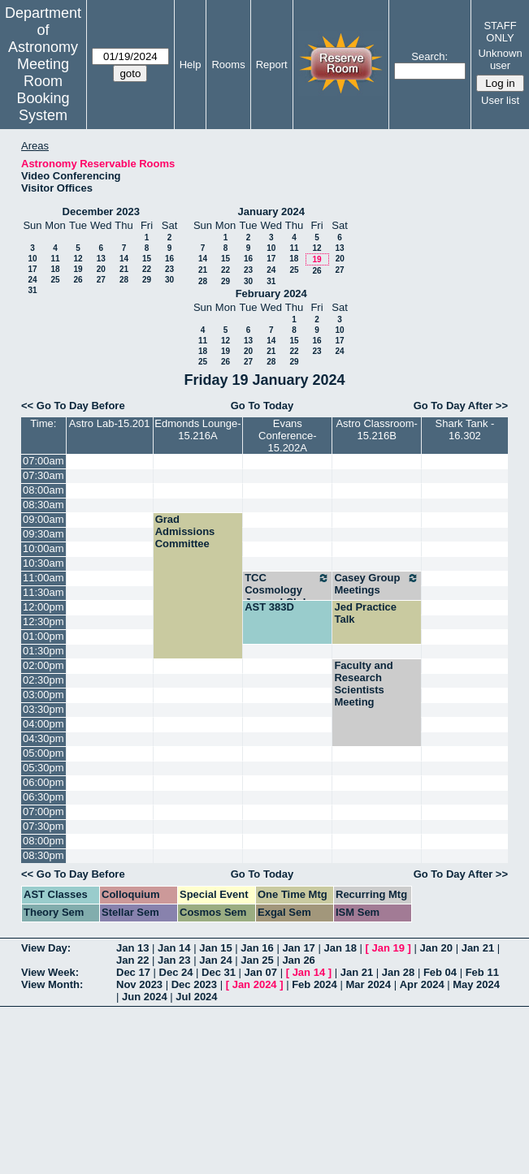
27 (101, 279)
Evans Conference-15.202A (287, 435)
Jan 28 (398, 972)
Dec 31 (219, 972)
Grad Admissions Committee (185, 531)
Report (272, 64)
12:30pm (43, 621)
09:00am (43, 519)
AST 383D (269, 607)
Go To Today (262, 405)
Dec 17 (133, 972)
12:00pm (43, 607)
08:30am (43, 505)
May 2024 (476, 984)
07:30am (43, 475)
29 (146, 279)
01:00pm (43, 636)
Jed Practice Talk (365, 613)
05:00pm (43, 753)
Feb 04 (440, 972)
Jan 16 (257, 948)
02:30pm (43, 680)
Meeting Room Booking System (42, 89)
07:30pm (43, 826)
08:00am (43, 490)
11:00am (43, 578)
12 (77, 258)
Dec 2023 (194, 984)
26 (77, 279)
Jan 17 (298, 948)
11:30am (43, 592)
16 (169, 258)
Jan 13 (132, 948)
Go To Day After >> (461, 405)
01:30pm (43, 651)
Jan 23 (174, 960)
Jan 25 (257, 960)
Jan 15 (215, 948)
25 (54, 279)
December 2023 (101, 211)
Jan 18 (339, 948)
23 (169, 269)
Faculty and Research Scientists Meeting (363, 683)
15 (146, 258)
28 (123, 279)
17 (32, 269)
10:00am (43, 548)
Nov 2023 (139, 984)
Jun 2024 (144, 997)
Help (191, 64)
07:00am (43, 461)
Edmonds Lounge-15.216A (197, 429)
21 (123, 269)
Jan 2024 (254, 984)
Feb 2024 (314, 984)
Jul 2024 (196, 997)
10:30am (43, 563)
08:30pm (43, 855)
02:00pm (43, 665)
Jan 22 (132, 960)
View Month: (52, 984)
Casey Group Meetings (376, 584)
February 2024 (271, 293)
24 (32, 279)
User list (500, 100)
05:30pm (43, 768)
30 (169, 279)
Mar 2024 (368, 984)
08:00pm (43, 841)
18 (54, 269)
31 (32, 290)
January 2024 (271, 211)
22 (146, 269)
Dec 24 (176, 972)
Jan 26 (298, 960)
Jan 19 (388, 948)
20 (101, 269)
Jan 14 (174, 948)
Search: (429, 56)
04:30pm (43, 738)
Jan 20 (436, 948)
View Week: (50, 972)
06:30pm (43, 797)
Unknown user (500, 59)
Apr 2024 (422, 984)
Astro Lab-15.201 (109, 423)
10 (32, 258)
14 (123, 258)
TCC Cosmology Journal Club (287, 590)
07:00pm (43, 811)
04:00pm (43, 724)
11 (54, 258)
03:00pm (43, 694)
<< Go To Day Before (73, 405)
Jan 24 (215, 960)
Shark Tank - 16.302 (465, 429)
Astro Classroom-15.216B (376, 429)
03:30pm (43, 709)
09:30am (43, 534)
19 (77, 269)
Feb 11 (482, 972)
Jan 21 (478, 948)
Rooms (228, 64)
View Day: (46, 948)
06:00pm (43, 782)
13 (101, 258)
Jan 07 (261, 972)
